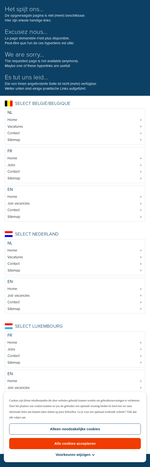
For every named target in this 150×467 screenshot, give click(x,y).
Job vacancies (18, 203)
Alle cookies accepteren (75, 443)
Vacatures (15, 126)
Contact (13, 133)
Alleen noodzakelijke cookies (75, 429)
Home (12, 120)
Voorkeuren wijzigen (75, 454)
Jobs (11, 165)
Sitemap (13, 140)
